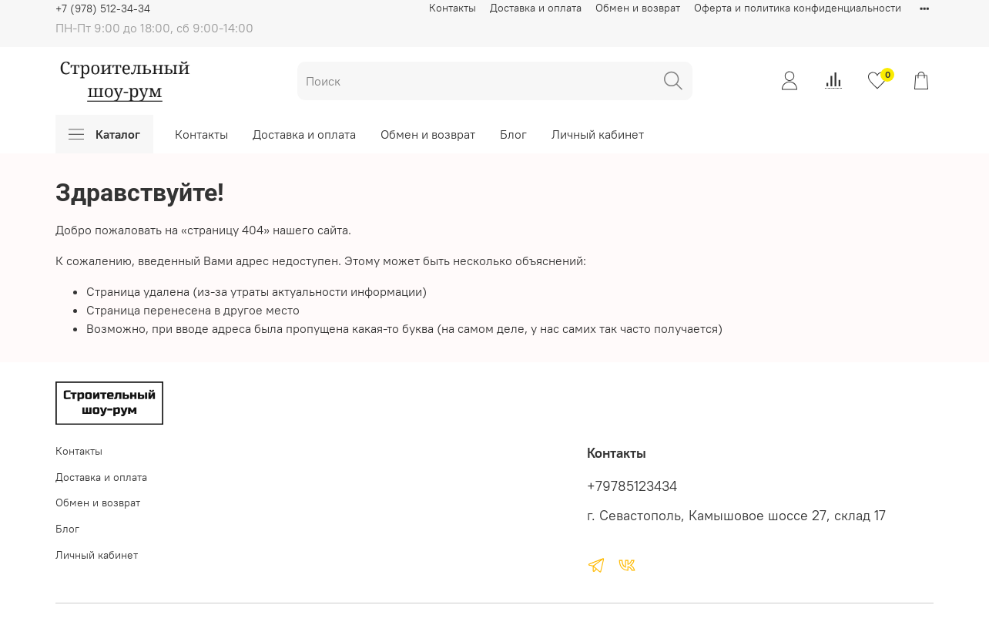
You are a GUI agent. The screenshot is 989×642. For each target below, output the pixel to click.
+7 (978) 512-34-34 (102, 8)
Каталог (104, 134)
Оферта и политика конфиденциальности (797, 8)
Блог (513, 134)
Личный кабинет (597, 134)
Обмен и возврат (637, 8)
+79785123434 (632, 486)
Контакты (452, 8)
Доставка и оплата (536, 8)
